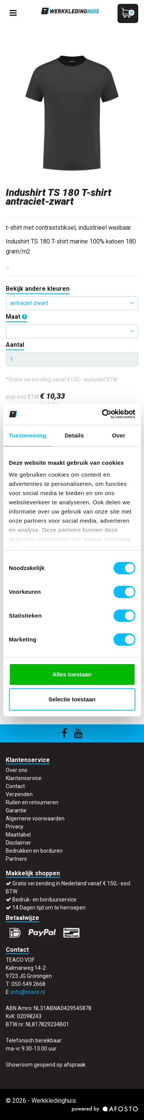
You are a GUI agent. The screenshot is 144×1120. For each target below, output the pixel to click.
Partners (16, 859)
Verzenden (19, 794)
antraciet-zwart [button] (72, 303)
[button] (72, 331)
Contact (15, 786)
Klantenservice (23, 778)
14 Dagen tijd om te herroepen (49, 908)
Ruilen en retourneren (32, 802)
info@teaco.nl (28, 992)
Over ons (16, 770)
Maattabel (18, 835)
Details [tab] (74, 435)
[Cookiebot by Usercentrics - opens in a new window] (102, 414)
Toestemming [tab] (27, 435)
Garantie (16, 810)
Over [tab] (119, 435)
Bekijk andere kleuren (38, 288)
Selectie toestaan (72, 699)
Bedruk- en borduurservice (44, 899)
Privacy (14, 826)
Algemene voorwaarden (35, 818)
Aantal (15, 344)
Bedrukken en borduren (34, 851)
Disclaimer (18, 843)
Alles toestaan (72, 674)
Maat (16, 316)
